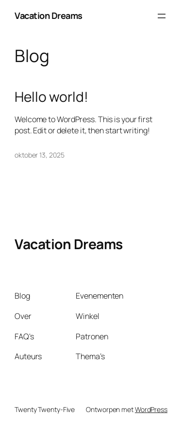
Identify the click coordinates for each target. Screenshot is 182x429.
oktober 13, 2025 (39, 154)
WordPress (151, 409)
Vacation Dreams (49, 15)
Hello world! (51, 97)
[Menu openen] (161, 16)
